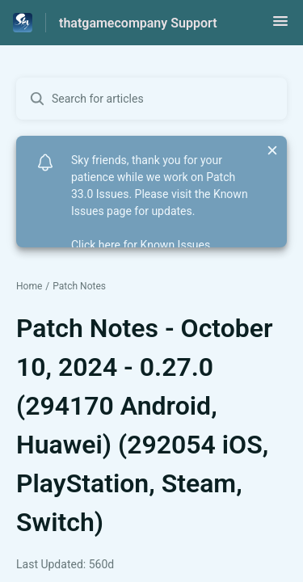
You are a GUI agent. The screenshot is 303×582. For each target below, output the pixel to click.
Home (29, 286)
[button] (280, 26)
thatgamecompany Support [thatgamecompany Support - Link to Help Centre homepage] (138, 23)
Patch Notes (79, 286)
